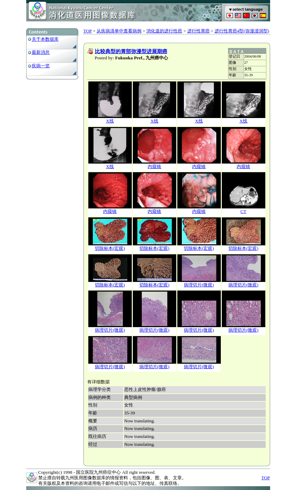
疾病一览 (41, 65)
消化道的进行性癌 (164, 30)
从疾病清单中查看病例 (119, 30)
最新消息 (41, 52)
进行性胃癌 (198, 30)
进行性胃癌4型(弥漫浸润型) (242, 30)
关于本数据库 (45, 39)
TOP (87, 30)
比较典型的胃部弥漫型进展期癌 (131, 51)
